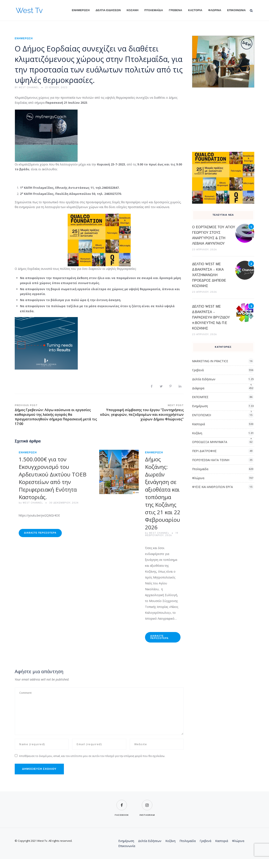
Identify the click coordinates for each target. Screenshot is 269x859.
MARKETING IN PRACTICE (210, 361)
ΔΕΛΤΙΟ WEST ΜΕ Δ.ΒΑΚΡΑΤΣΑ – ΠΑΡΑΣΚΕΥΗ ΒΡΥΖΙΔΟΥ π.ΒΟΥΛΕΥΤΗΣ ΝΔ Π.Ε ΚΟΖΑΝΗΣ (211, 317)
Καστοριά (195, 10)
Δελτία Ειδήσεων (108, 10)
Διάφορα (198, 388)
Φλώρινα (214, 10)
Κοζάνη (132, 10)
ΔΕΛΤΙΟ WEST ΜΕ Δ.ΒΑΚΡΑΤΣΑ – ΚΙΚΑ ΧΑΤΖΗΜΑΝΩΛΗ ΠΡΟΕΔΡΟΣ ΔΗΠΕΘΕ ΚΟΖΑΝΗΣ (209, 275)
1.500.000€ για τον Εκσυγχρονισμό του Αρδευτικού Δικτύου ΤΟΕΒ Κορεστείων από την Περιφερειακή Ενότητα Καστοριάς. (52, 478)
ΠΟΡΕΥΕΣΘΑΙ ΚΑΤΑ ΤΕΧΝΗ (210, 460)
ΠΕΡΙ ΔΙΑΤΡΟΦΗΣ (204, 451)
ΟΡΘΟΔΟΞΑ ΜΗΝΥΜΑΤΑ (209, 442)
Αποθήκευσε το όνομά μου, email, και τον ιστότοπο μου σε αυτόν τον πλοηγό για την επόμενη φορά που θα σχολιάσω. (92, 756)
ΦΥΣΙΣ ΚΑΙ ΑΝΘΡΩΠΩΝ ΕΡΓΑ (212, 487)
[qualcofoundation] (99, 240)
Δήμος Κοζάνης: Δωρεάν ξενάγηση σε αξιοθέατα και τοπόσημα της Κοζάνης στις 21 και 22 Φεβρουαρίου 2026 (162, 493)
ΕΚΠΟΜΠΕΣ (200, 397)
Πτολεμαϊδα (153, 10)
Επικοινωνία (236, 10)
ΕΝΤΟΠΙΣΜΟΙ (201, 415)
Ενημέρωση (81, 10)
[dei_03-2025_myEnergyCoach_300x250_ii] (46, 135)
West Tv (29, 10)
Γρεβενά (175, 10)
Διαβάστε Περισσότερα (40, 532)
